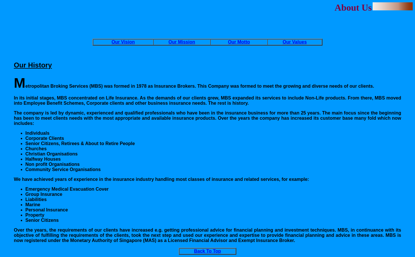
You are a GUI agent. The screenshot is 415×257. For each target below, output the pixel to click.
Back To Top (207, 251)
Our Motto (239, 42)
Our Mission (182, 42)
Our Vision (123, 42)
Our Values (295, 42)
